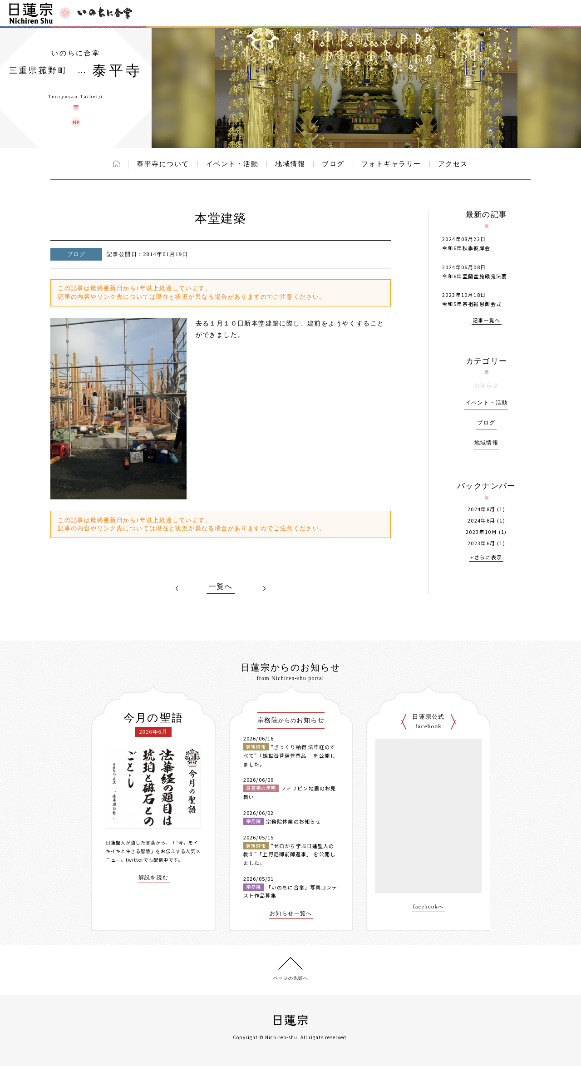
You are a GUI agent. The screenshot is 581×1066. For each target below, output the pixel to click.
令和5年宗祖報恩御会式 (472, 303)
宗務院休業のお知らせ (293, 821)
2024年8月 (482, 509)
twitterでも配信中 (147, 859)
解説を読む (153, 878)
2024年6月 (482, 520)
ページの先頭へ (290, 978)
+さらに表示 (486, 558)
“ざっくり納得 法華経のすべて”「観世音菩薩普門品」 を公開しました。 (289, 755)
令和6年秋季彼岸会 (466, 248)
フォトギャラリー (391, 164)
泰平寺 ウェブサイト (76, 122)
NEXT (264, 588)
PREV (177, 588)
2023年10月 (481, 531)
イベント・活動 (232, 164)
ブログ (333, 164)
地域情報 (290, 164)
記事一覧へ (487, 321)
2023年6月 (482, 543)
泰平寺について (163, 164)
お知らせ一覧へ (291, 914)
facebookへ (428, 907)
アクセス (453, 164)
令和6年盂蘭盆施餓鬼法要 (474, 276)
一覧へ (220, 586)
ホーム (116, 163)
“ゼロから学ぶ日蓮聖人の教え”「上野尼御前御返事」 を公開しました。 (289, 854)
